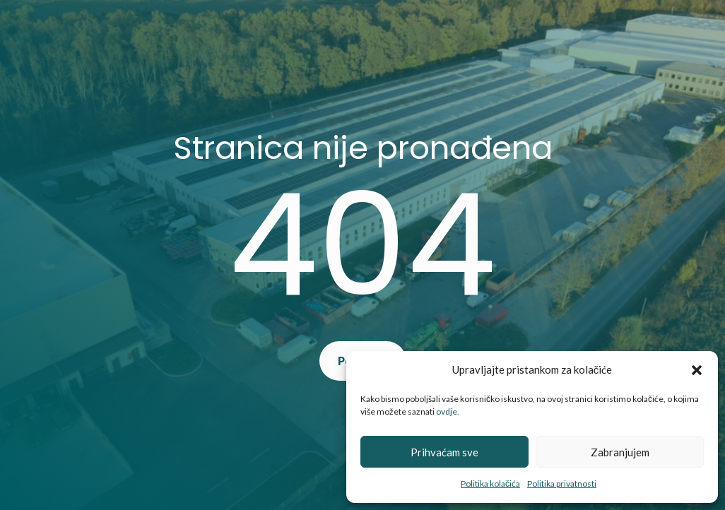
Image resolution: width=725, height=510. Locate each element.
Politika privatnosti (561, 483)
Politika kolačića (490, 483)
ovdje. (447, 411)
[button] (697, 370)
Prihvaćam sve (444, 452)
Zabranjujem (620, 452)
